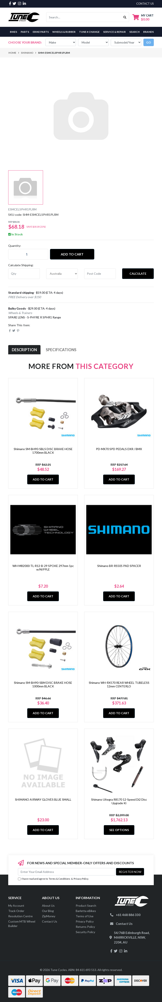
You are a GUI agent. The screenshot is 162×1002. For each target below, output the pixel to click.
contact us (145, 3)
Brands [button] (148, 31)
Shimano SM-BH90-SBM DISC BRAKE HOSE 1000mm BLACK (43, 684)
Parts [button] (25, 31)
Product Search (86, 905)
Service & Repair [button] (114, 31)
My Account (16, 905)
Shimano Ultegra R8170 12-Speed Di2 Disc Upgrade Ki (119, 801)
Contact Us (49, 921)
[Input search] (83, 17)
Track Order (16, 911)
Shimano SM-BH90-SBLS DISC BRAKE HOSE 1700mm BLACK (43, 450)
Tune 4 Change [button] (89, 31)
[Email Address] (66, 871)
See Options (119, 830)
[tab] (24, 350)
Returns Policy (85, 926)
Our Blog (48, 911)
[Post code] (100, 273)
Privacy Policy (81, 878)
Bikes (13, 31)
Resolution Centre (20, 916)
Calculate (138, 273)
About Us (48, 905)
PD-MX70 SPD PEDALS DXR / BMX (119, 449)
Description (24, 349)
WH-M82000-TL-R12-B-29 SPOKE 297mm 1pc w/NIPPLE (43, 567)
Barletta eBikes (86, 911)
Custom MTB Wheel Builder (21, 924)
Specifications (61, 349)
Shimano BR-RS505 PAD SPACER (119, 566)
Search (134, 31)
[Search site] (125, 17)
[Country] (62, 273)
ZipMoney (48, 916)
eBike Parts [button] (41, 31)
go (148, 42)
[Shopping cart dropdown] (143, 17)
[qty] (24, 273)
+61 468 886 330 (128, 915)
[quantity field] (28, 254)
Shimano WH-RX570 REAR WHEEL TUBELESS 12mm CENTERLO (119, 684)
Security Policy (85, 932)
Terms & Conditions (59, 878)
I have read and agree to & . (53, 879)
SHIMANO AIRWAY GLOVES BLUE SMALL (43, 799)
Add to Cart (72, 254)
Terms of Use (84, 916)
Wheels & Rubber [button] (64, 31)
